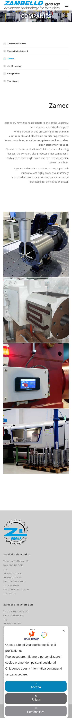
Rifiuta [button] (35, 698)
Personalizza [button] (35, 710)
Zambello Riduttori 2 (17, 51)
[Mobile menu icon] (67, 5)
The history (13, 81)
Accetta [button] (36, 686)
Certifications (14, 66)
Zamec (10, 58)
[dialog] (36, 672)
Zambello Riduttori (16, 43)
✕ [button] (63, 630)
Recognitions (13, 73)
